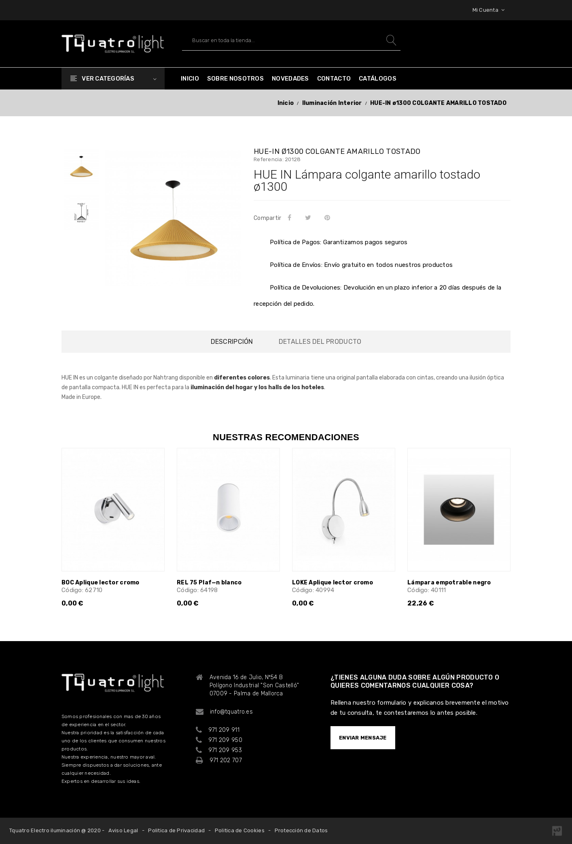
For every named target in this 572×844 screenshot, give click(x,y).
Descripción (232, 341)
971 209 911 (223, 730)
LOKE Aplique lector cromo (332, 582)
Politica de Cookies (240, 830)
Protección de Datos (301, 830)
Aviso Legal (123, 830)
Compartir (290, 217)
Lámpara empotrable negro (449, 582)
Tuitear (309, 217)
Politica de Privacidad (176, 830)
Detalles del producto (320, 341)
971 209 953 (225, 750)
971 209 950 (225, 740)
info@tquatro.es (231, 711)
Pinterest (329, 217)
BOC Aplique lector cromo (100, 582)
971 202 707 (226, 760)
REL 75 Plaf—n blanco (209, 582)
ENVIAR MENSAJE (363, 738)
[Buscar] (291, 40)
